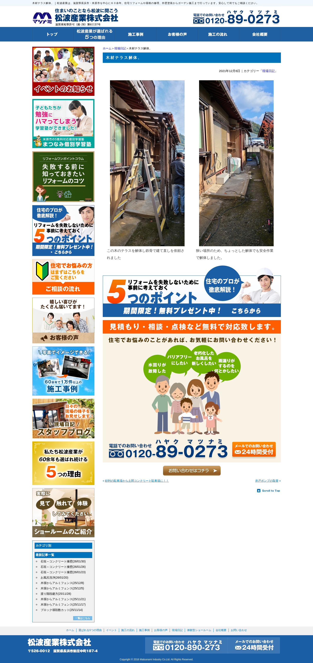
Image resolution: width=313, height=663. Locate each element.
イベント (111, 630)
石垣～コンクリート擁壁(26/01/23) (63, 572)
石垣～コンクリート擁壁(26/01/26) (63, 566)
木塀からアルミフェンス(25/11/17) (63, 604)
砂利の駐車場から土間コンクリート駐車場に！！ (137, 480)
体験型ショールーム (199, 630)
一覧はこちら (82, 618)
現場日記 (120, 48)
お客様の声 (161, 630)
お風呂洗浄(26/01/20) (54, 577)
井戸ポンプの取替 (266, 480)
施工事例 (144, 630)
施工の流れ (128, 630)
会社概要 (221, 630)
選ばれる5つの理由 (90, 630)
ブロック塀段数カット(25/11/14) (62, 610)
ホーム (107, 48)
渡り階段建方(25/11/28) (56, 593)
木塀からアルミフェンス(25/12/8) (62, 583)
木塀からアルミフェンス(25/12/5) (62, 588)
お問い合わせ (239, 630)
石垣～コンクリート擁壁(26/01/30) (63, 561)
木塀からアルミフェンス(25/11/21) (63, 599)
